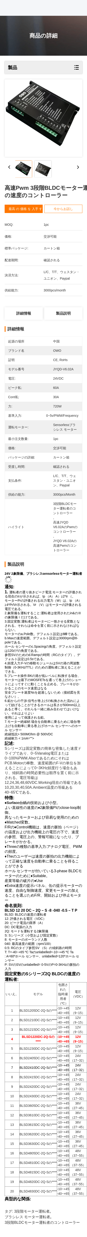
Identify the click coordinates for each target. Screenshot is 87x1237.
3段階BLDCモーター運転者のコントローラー (42, 1222)
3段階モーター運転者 (32, 1211)
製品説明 (63, 313)
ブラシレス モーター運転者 (27, 1217)
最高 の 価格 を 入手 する (27, 209)
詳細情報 (23, 313)
